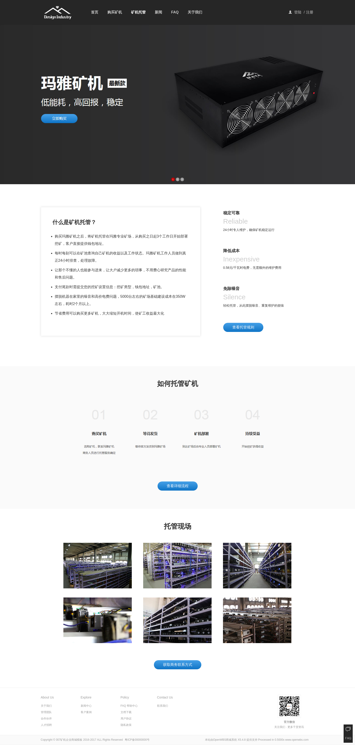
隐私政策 (126, 725)
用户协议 (126, 718)
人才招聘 (46, 725)
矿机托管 (138, 12)
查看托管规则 (243, 327)
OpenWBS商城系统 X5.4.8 (229, 739)
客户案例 (86, 712)
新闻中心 (86, 705)
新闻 (158, 12)
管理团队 (46, 712)
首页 (94, 12)
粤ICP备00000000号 (137, 739)
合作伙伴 (46, 718)
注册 (309, 12)
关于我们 (195, 12)
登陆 (297, 12)
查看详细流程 (178, 486)
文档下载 (126, 712)
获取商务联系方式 (177, 665)
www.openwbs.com (297, 739)
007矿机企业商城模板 (69, 739)
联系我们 (162, 705)
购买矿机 (114, 12)
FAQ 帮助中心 (129, 705)
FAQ (175, 12)
